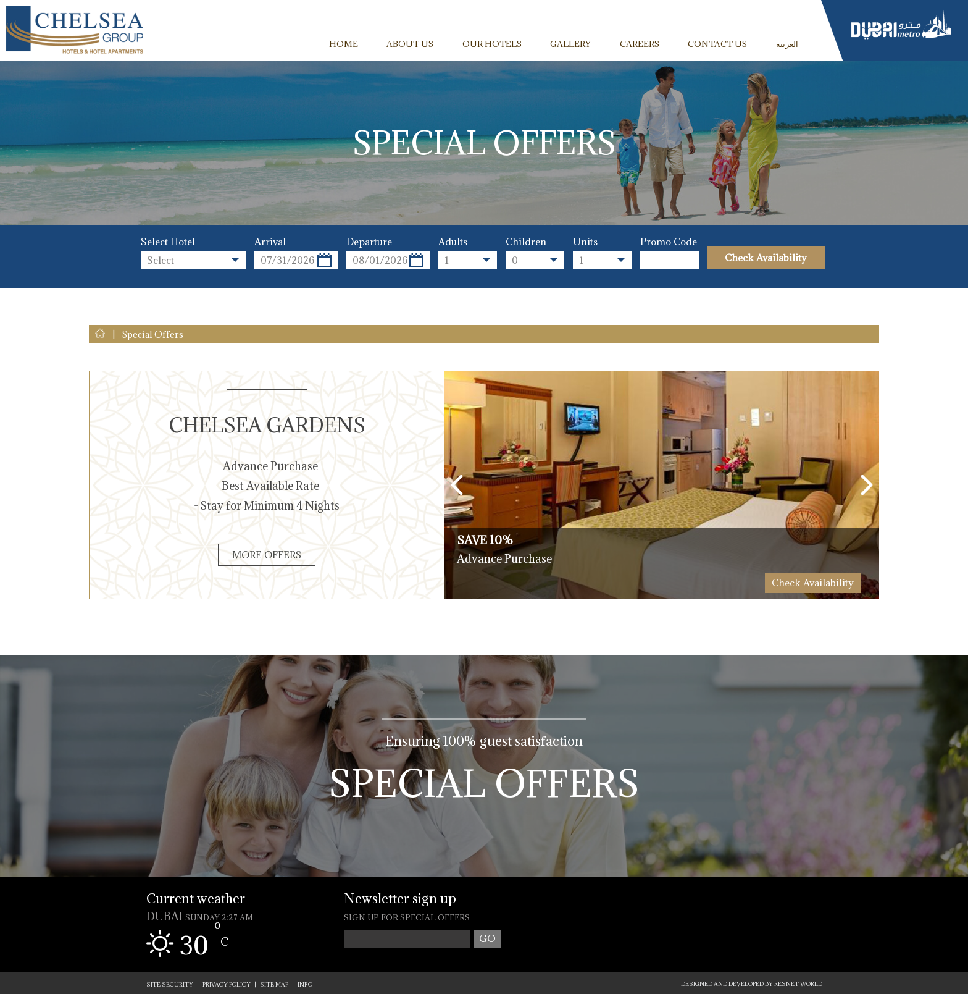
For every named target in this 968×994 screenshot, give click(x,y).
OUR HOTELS (492, 43)
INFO (305, 984)
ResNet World (798, 984)
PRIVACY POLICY (226, 984)
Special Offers (484, 782)
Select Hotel (168, 241)
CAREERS (639, 43)
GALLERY (570, 43)
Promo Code (668, 241)
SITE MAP (274, 984)
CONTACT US (717, 43)
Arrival (270, 241)
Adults (452, 241)
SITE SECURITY (169, 984)
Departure (369, 241)
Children (526, 241)
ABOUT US (409, 43)
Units (585, 241)
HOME (343, 43)
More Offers (267, 555)
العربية (787, 43)
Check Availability (766, 257)
